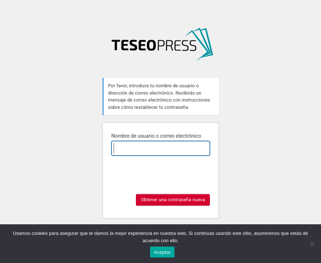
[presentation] (166, 186)
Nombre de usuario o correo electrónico (156, 136)
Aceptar (162, 252)
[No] (312, 243)
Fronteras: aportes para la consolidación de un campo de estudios (162, 47)
